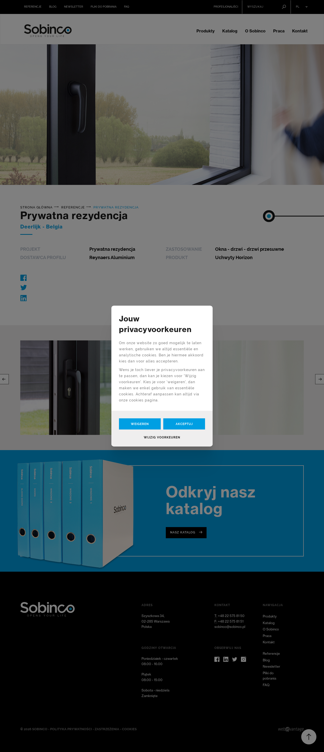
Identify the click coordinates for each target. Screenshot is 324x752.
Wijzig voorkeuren (162, 437)
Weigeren (140, 424)
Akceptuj (184, 424)
